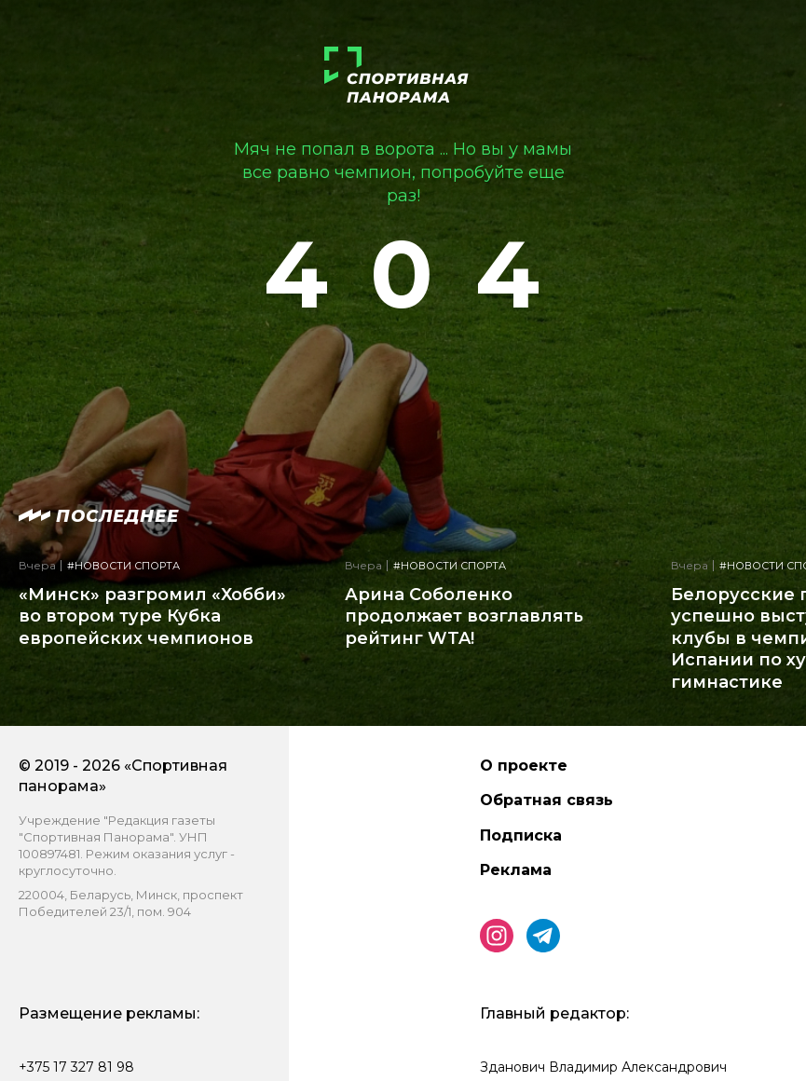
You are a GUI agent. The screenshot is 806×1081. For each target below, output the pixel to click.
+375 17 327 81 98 (76, 1067)
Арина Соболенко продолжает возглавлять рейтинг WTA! (464, 616)
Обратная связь (546, 800)
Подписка (521, 835)
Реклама (516, 870)
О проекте (523, 765)
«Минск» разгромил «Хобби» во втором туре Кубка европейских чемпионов (152, 616)
